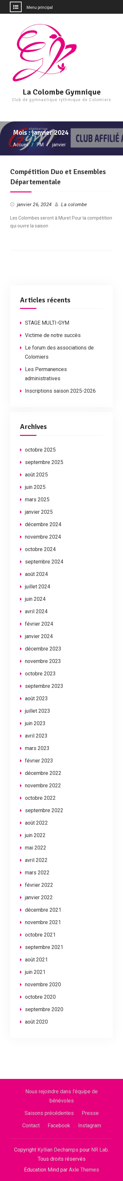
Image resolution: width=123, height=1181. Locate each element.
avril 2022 (36, 860)
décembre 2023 (43, 649)
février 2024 (39, 624)
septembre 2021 (44, 947)
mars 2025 (37, 499)
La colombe (74, 204)
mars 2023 (37, 748)
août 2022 (36, 823)
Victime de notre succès (53, 335)
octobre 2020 (40, 997)
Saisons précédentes (49, 1113)
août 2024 (36, 574)
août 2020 (36, 1022)
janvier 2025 (39, 512)
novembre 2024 (43, 537)
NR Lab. (100, 1150)
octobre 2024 (40, 549)
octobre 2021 (40, 935)
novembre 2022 (43, 785)
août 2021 (36, 960)
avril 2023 (36, 736)
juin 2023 (35, 723)
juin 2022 (35, 835)
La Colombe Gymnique (62, 92)
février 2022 (39, 885)
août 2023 (36, 698)
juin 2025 (35, 487)
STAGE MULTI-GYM (47, 323)
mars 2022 (37, 872)
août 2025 (36, 475)
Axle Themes (84, 1170)
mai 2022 (35, 848)
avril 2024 (36, 611)
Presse (90, 1113)
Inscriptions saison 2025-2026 (60, 391)
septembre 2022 (44, 810)
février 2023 (39, 761)
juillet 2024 (37, 586)
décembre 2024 (43, 524)
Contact (31, 1125)
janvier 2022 (39, 897)
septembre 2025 (44, 462)
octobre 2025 (40, 450)
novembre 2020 (43, 984)
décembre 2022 (43, 773)
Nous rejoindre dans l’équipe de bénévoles (61, 1096)
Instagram (89, 1125)
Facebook (59, 1125)
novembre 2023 (43, 661)
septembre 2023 (44, 686)
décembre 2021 (43, 910)
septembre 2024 (44, 562)
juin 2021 (35, 972)
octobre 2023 (40, 674)
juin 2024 (35, 599)
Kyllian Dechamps (57, 1150)
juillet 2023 (37, 711)
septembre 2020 (44, 1009)
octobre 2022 (40, 798)
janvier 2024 (39, 636)
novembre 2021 (43, 922)
